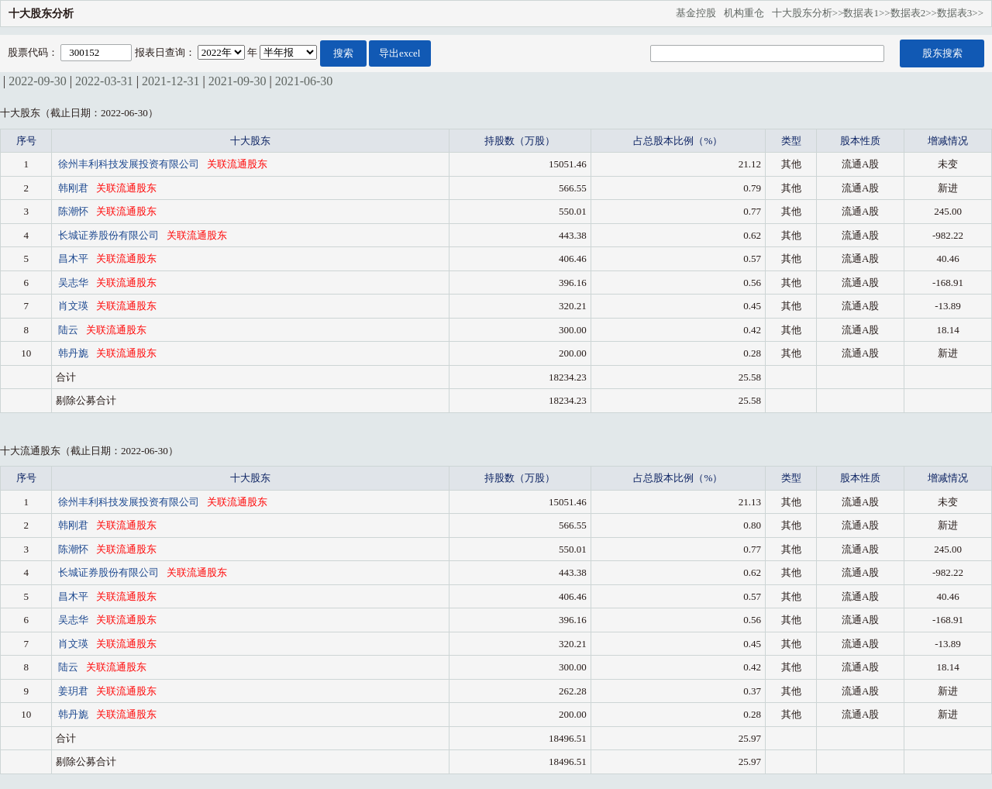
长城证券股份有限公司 (109, 235)
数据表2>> (913, 13)
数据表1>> (866, 13)
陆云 (69, 330)
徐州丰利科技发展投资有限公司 (130, 164)
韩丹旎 (74, 353)
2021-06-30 (304, 81)
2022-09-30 (38, 81)
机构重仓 (748, 13)
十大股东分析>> (808, 13)
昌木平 (74, 258)
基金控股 (700, 13)
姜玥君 (74, 691)
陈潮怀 (74, 211)
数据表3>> (960, 13)
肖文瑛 (74, 306)
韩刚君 (74, 188)
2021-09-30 (237, 81)
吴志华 (74, 282)
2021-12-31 (171, 81)
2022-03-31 (104, 81)
